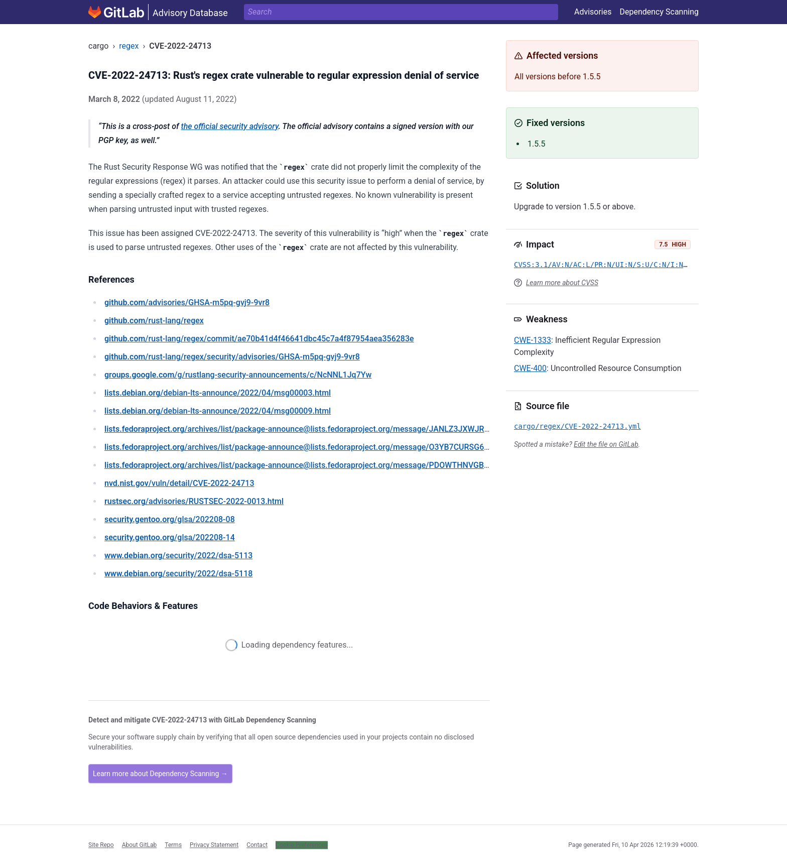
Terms (173, 844)
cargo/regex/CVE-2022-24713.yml (577, 426)
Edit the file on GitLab (606, 444)
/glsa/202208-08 (169, 519)
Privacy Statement (214, 844)
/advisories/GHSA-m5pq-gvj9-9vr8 (187, 302)
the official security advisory (229, 126)
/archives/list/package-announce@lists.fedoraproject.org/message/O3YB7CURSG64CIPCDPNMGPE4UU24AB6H (347, 447)
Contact (257, 844)
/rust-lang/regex (154, 320)
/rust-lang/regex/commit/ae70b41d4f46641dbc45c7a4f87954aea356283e (259, 338)
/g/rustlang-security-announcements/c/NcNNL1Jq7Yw (237, 375)
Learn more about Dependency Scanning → (160, 774)
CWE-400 (530, 368)
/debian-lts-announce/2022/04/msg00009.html (217, 411)
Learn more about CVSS (562, 283)
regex (129, 46)
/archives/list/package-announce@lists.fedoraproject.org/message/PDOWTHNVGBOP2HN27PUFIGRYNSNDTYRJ (348, 465)
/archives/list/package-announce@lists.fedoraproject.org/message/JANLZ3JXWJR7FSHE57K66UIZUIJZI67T (340, 429)
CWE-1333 (532, 340)
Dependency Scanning (659, 12)
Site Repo (101, 844)
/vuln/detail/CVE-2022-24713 (179, 483)
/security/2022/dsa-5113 (178, 555)
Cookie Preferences (302, 844)
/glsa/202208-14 (169, 537)
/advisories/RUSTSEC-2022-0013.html (194, 501)
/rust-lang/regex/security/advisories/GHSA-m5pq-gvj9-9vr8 (232, 356)
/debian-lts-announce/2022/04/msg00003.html (217, 393)
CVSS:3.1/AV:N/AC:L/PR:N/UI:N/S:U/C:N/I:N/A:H (607, 265)
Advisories (593, 12)
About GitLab (139, 844)
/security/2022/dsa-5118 (178, 573)
